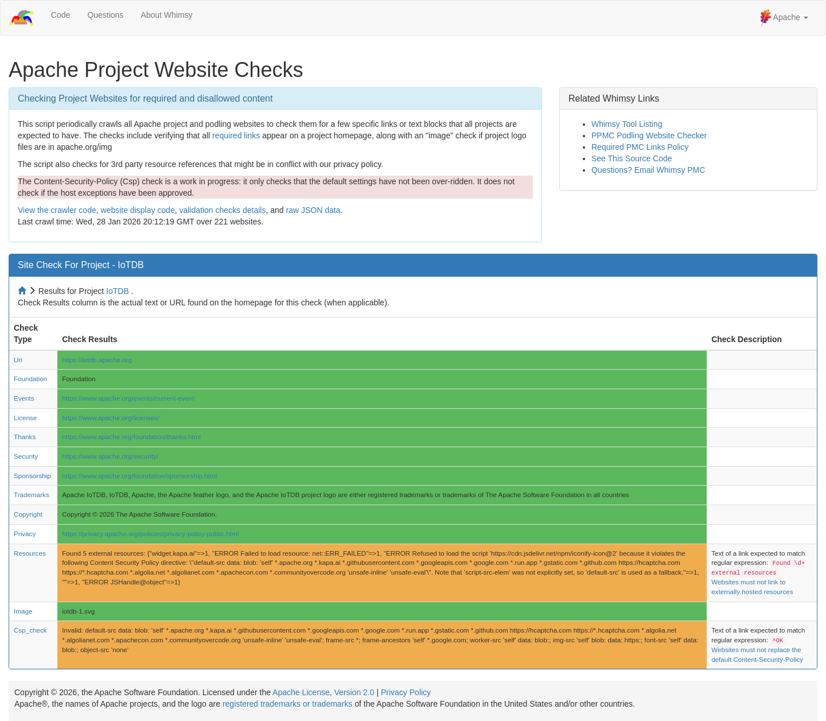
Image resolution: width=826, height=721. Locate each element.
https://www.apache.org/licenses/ (110, 417)
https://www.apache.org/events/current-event (128, 398)
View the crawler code (57, 210)
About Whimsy (166, 15)
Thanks (25, 436)
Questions (105, 15)
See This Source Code (631, 158)
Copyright (28, 514)
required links (236, 135)
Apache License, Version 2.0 (323, 692)
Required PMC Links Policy (640, 147)
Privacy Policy (406, 692)
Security (26, 456)
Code (60, 15)
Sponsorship (32, 475)
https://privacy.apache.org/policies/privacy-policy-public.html (150, 533)
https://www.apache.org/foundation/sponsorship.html (139, 475)
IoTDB (117, 291)
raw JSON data (313, 210)
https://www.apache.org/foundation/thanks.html (131, 436)
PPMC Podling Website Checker (649, 135)
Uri (18, 359)
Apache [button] (784, 17)
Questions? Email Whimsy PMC (648, 170)
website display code (137, 210)
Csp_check (30, 630)
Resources (30, 553)
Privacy (25, 533)
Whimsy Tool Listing (626, 124)
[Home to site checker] (23, 291)
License (25, 417)
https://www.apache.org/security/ (110, 456)
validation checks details (222, 210)
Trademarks (31, 494)
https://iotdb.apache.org (97, 359)
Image (23, 611)
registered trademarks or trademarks (287, 703)
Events (24, 398)
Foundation (30, 378)
